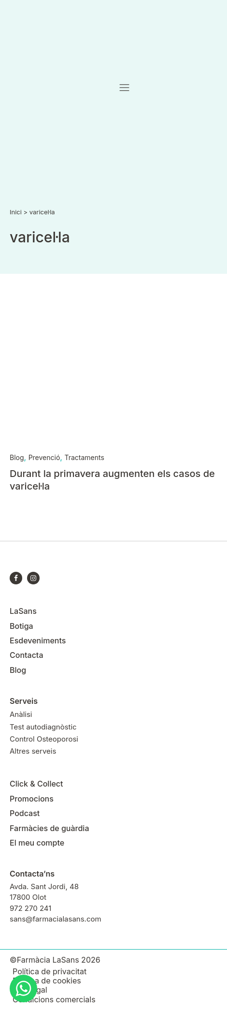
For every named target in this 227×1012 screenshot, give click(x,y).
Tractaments (84, 457)
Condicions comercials (54, 999)
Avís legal (30, 990)
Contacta (26, 655)
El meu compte (37, 843)
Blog (17, 457)
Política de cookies (47, 980)
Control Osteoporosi (44, 739)
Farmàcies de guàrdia (49, 828)
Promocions (32, 799)
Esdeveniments (38, 640)
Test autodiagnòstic (43, 726)
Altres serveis (33, 751)
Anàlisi (21, 714)
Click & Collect (36, 784)
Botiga (21, 626)
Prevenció (44, 457)
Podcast (25, 813)
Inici (16, 212)
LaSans (23, 611)
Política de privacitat (49, 971)
